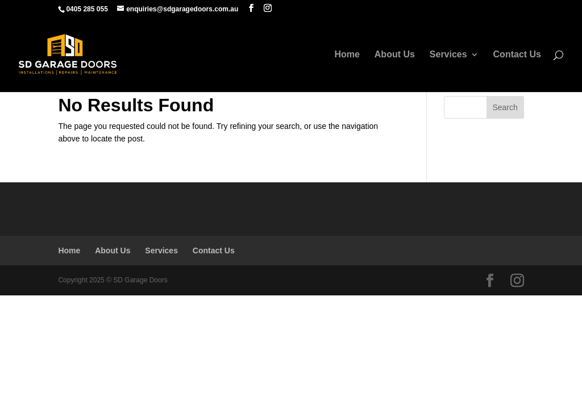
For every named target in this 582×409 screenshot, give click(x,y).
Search (504, 107)
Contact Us (517, 55)
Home (346, 55)
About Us (395, 55)
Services (448, 55)
